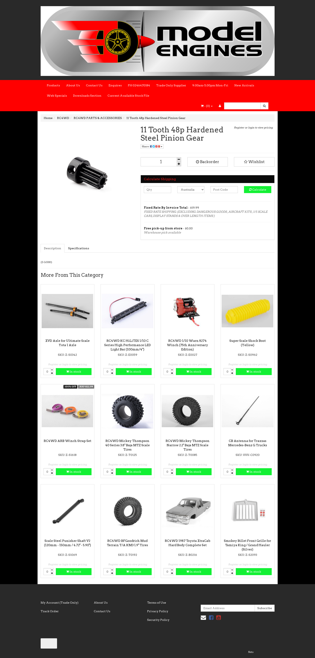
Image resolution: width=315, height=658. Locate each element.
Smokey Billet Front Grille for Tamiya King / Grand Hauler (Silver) (247, 545)
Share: (152, 146)
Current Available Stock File (128, 95)
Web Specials (57, 95)
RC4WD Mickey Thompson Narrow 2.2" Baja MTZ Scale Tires (188, 445)
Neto (250, 652)
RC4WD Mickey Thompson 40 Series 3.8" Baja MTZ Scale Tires (127, 445)
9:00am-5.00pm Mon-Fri (210, 85)
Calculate (257, 189)
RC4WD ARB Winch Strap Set (67, 441)
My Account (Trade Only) (59, 602)
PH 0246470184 (139, 85)
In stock (73, 371)
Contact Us (94, 85)
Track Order (50, 611)
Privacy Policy (157, 611)
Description (52, 248)
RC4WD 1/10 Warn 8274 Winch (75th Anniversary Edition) (187, 345)
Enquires (115, 85)
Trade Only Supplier (171, 85)
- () (207, 106)
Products (53, 85)
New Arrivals (244, 85)
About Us (73, 85)
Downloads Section (87, 95)
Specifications (78, 248)
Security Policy (158, 619)
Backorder (207, 162)
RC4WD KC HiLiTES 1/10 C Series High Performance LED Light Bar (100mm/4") (127, 345)
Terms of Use (156, 602)
